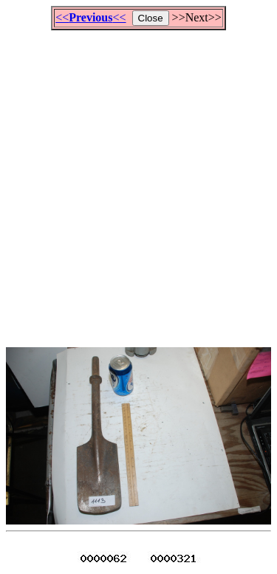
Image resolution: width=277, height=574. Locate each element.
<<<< (90, 17)
